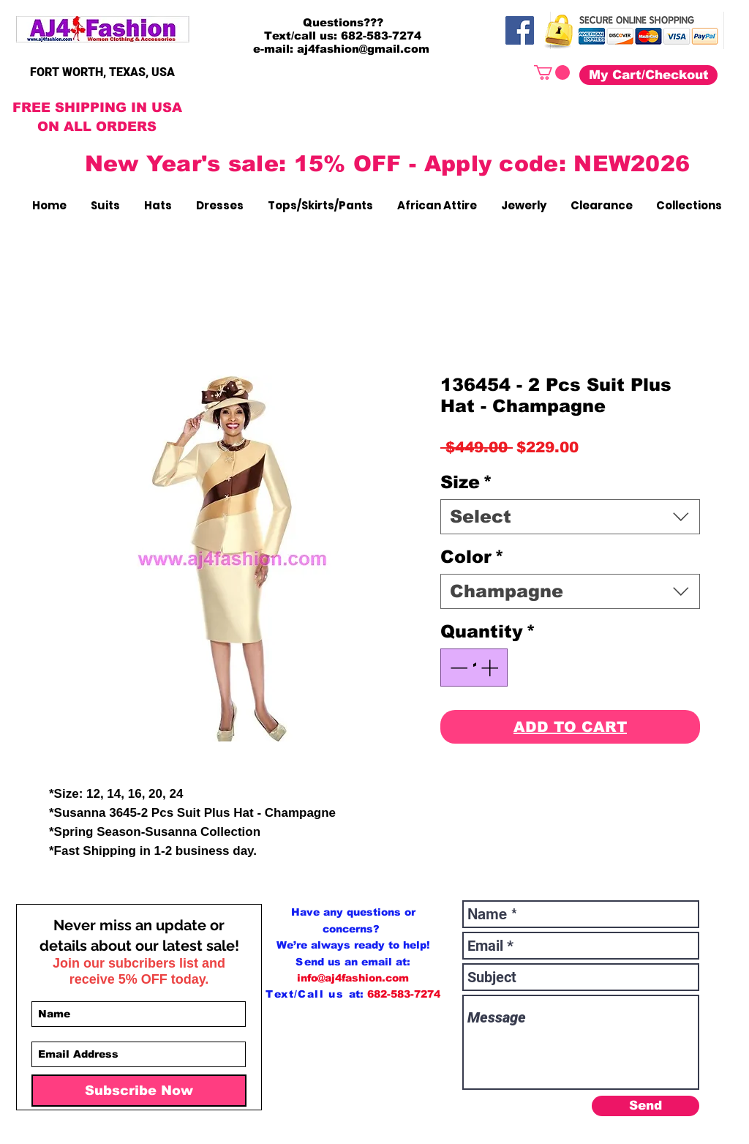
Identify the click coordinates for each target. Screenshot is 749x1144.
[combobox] (570, 516)
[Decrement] (457, 667)
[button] (552, 72)
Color (472, 557)
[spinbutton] (474, 667)
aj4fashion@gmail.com (363, 48)
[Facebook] (519, 30)
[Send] (645, 1106)
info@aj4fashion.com (353, 978)
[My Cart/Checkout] (648, 75)
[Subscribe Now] (138, 1090)
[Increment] (490, 667)
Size (466, 482)
